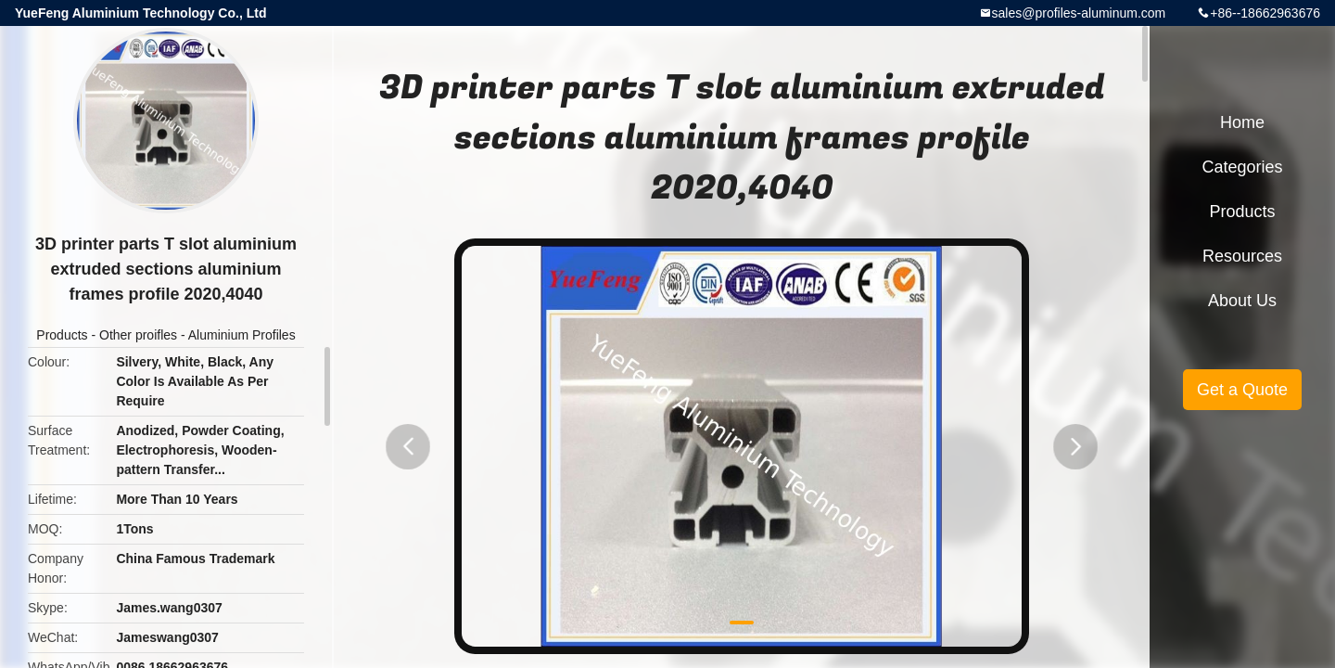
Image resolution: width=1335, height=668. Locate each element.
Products (61, 335)
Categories (1242, 167)
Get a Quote (1242, 389)
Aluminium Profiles (242, 335)
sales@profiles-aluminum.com (1079, 13)
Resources (1242, 256)
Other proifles (138, 335)
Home (1242, 122)
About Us (1242, 300)
